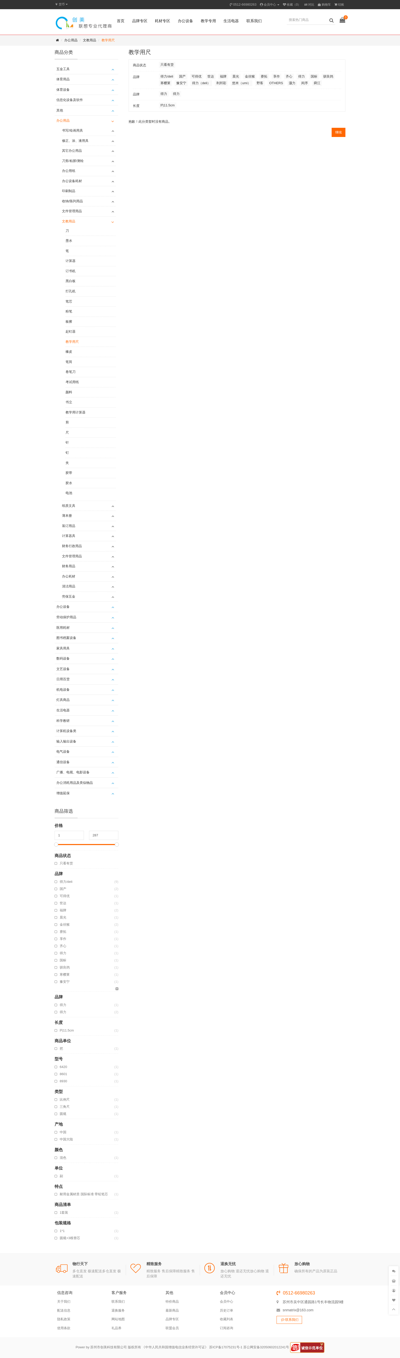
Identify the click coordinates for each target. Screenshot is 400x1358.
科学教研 (63, 721)
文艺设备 (63, 669)
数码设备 (63, 658)
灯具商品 (63, 700)
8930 (89, 1081)
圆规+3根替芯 (89, 1238)
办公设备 (185, 21)
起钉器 (71, 331)
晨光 (89, 917)
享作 (89, 939)
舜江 (317, 83)
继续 (338, 132)
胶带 (69, 473)
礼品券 (116, 1328)
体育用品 (63, 79)
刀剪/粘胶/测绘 (73, 161)
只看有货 (66, 863)
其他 (59, 110)
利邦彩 (221, 83)
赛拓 (89, 931)
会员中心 (226, 1301)
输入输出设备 (66, 741)
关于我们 (63, 1301)
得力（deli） (201, 83)
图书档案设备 (66, 638)
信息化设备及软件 (69, 100)
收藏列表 (226, 1319)
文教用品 (89, 40)
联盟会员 (172, 1328)
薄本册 (67, 516)
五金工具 (63, 69)
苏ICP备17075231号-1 (225, 1347)
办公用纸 (68, 171)
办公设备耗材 (72, 181)
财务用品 (68, 566)
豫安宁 (89, 981)
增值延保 (63, 793)
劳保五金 (68, 596)
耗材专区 (162, 21)
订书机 (71, 271)
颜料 (69, 392)
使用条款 (63, 1328)
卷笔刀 (71, 372)
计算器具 (68, 536)
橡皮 (69, 352)
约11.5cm (89, 1030)
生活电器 (231, 21)
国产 (89, 889)
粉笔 (69, 311)
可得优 (89, 896)
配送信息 (63, 1310)
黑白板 (71, 281)
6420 (89, 1067)
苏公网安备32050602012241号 (266, 1347)
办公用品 (71, 40)
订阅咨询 (226, 1328)
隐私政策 (63, 1319)
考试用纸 (72, 382)
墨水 (69, 241)
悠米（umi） (241, 83)
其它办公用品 (72, 151)
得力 (89, 953)
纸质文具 (68, 506)
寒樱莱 (89, 974)
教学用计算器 (75, 412)
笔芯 (69, 301)
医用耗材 (63, 628)
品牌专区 (139, 21)
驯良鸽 (89, 967)
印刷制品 (68, 191)
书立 (69, 402)
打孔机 (71, 291)
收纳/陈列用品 (72, 201)
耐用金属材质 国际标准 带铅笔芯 (89, 1194)
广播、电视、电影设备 (73, 772)
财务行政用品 (72, 546)
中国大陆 (89, 1139)
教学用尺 (108, 40)
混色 (89, 1157)
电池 (69, 493)
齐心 (89, 946)
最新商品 (172, 1310)
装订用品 (68, 526)
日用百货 (63, 679)
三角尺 (89, 1106)
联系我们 (254, 21)
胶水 (69, 483)
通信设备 (63, 762)
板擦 (69, 321)
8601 (89, 1074)
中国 (89, 1132)
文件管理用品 (72, 211)
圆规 (89, 1114)
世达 (89, 903)
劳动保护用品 (66, 617)
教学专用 (208, 21)
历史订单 (226, 1310)
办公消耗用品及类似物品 (74, 783)
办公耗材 (68, 576)
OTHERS (276, 83)
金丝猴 (89, 924)
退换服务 (118, 1310)
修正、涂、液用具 (75, 141)
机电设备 (63, 689)
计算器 (71, 261)
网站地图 (118, 1319)
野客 (260, 83)
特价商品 (172, 1301)
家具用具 (63, 648)
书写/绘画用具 (72, 130)
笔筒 (69, 362)
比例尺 (89, 1099)
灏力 (292, 83)
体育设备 (63, 90)
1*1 (89, 1231)
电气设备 (63, 751)
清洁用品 (68, 586)
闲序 (304, 83)
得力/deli (89, 881)
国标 (89, 960)
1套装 (89, 1212)
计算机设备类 (66, 731)
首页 (120, 21)
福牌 (89, 910)
